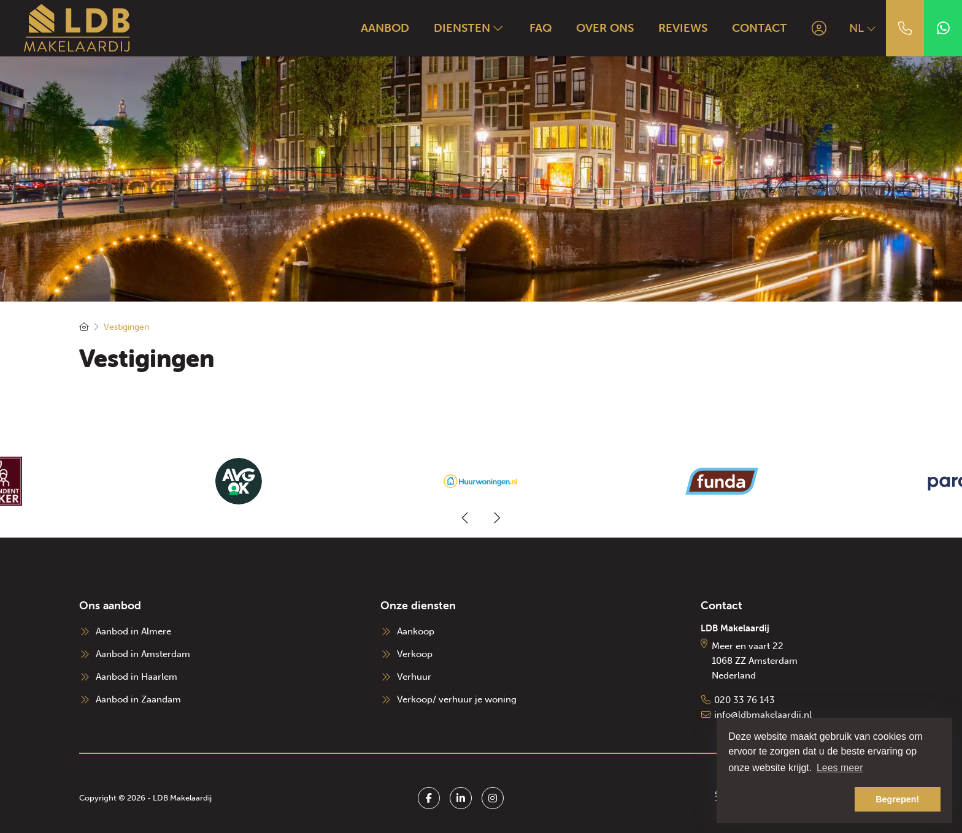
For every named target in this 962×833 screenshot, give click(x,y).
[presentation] (465, 518)
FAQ (540, 27)
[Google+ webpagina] (493, 798)
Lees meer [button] (840, 768)
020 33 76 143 (744, 700)
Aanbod (385, 27)
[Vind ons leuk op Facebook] (429, 798)
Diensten (469, 27)
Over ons (605, 27)
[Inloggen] (819, 28)
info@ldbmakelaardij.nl (763, 714)
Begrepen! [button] (897, 799)
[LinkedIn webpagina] (461, 798)
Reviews (682, 27)
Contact (759, 27)
